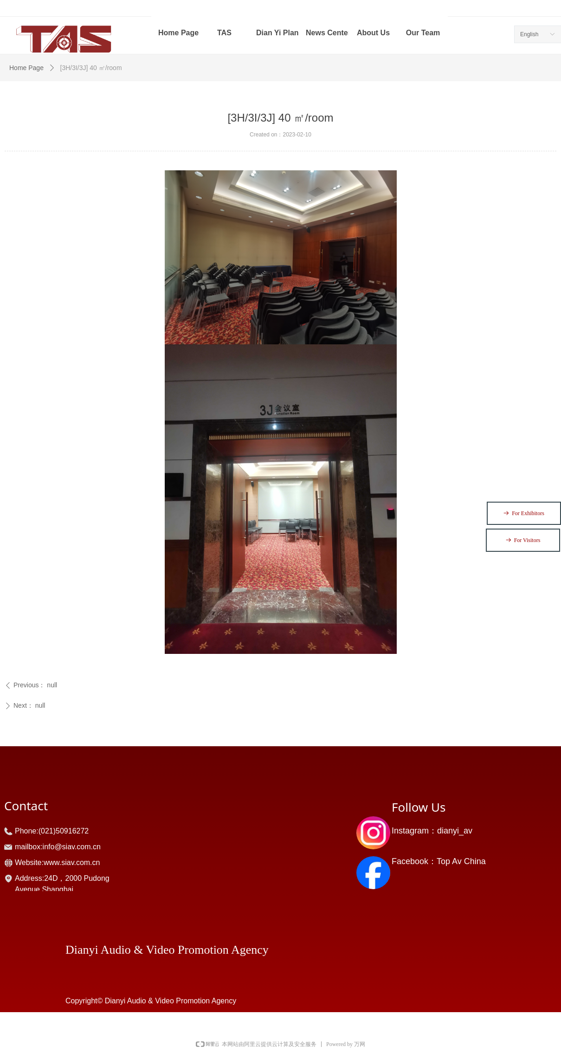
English (529, 34)
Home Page (26, 67)
